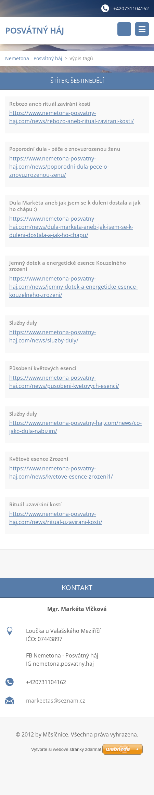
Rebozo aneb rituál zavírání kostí (49, 103)
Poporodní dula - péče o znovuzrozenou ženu (64, 148)
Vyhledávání (124, 29)
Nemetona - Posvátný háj (33, 58)
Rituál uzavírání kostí (35, 504)
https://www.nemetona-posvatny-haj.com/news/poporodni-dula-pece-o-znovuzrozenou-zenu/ (59, 167)
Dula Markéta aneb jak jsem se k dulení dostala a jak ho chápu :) (75, 205)
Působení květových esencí (42, 368)
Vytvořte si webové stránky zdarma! (77, 749)
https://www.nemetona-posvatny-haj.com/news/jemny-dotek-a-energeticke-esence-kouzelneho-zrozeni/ (73, 287)
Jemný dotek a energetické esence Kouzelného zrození (67, 266)
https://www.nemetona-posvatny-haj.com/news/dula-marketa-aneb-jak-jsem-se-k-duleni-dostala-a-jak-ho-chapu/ (71, 227)
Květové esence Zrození (38, 458)
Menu (142, 29)
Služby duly (23, 322)
